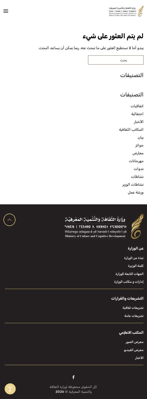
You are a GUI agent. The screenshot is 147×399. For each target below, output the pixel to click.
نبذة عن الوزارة (134, 258)
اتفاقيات (137, 106)
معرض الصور (135, 342)
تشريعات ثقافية (133, 308)
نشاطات (137, 176)
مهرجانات (136, 161)
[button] (5, 11)
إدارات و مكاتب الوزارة (129, 282)
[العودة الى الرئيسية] (126, 11)
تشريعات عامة (134, 316)
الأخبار (139, 121)
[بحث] (116, 60)
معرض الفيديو (134, 350)
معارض (138, 153)
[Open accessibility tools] (10, 388)
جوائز (139, 145)
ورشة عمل (136, 192)
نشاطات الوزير (133, 184)
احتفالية (137, 114)
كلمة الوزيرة (136, 266)
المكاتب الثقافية (131, 129)
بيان (141, 137)
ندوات (139, 169)
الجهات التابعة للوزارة (130, 274)
